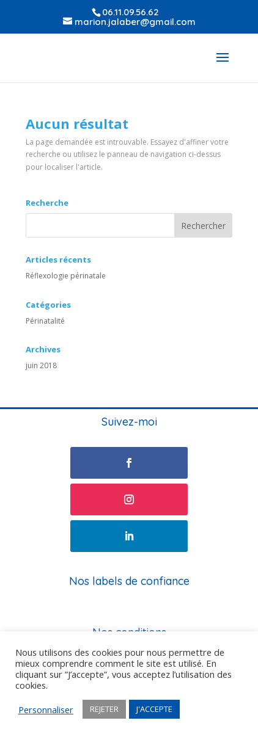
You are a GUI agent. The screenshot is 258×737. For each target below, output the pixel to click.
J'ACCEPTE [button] (154, 708)
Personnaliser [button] (45, 709)
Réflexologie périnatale (66, 275)
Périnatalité (45, 321)
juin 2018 (41, 365)
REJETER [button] (104, 708)
